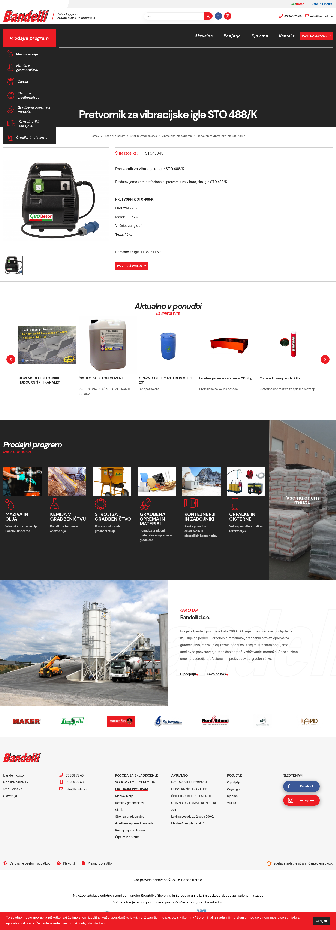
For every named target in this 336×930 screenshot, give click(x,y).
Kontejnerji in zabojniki (29, 123)
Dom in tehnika (322, 4)
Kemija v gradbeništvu (27, 67)
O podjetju (234, 781)
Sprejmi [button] (321, 921)
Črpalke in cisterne (32, 137)
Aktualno (204, 35)
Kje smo (260, 35)
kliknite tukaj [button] (97, 923)
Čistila (23, 81)
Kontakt (287, 35)
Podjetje (232, 35)
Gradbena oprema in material (34, 109)
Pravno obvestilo (100, 862)
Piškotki (68, 862)
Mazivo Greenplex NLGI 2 (280, 378)
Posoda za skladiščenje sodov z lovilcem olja (137, 777)
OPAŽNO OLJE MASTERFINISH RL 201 (166, 380)
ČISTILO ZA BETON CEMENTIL (102, 378)
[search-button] (208, 16)
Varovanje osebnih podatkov (28, 862)
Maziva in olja (27, 54)
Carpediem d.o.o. (320, 862)
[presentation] (10, 359)
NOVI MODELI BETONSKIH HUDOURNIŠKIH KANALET (39, 380)
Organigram (235, 787)
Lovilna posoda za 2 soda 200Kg (225, 378)
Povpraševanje (314, 36)
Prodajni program (132, 787)
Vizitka (231, 801)
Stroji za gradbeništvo (29, 95)
